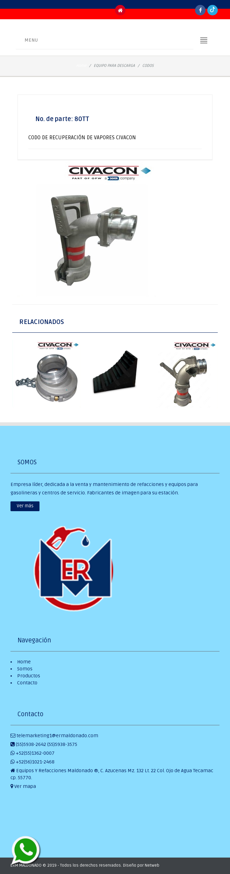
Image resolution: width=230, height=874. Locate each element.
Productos (28, 676)
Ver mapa (23, 786)
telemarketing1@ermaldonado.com (54, 736)
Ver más (25, 506)
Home (81, 65)
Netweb (152, 865)
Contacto (27, 683)
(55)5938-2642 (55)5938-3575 (43, 744)
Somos (25, 669)
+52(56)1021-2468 (32, 762)
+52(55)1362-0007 (32, 753)
